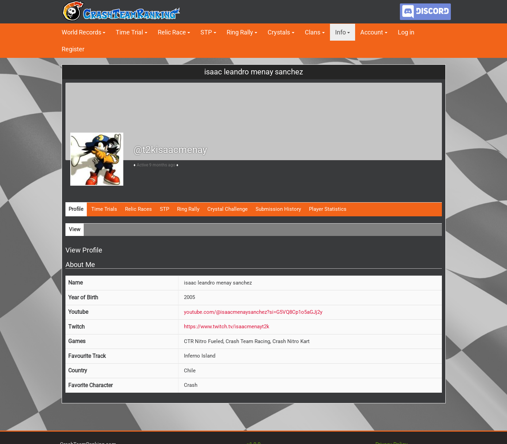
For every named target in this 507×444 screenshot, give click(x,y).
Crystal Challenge (227, 209)
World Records (81, 32)
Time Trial (129, 32)
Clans (312, 32)
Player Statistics (327, 209)
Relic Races (138, 209)
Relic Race (172, 32)
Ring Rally (240, 32)
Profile (76, 209)
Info (340, 32)
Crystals (279, 32)
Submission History (278, 209)
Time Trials (104, 209)
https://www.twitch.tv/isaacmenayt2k (226, 326)
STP (206, 32)
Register (73, 49)
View (74, 229)
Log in (406, 32)
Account (371, 32)
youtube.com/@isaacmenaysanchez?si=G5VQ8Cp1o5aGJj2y (253, 312)
